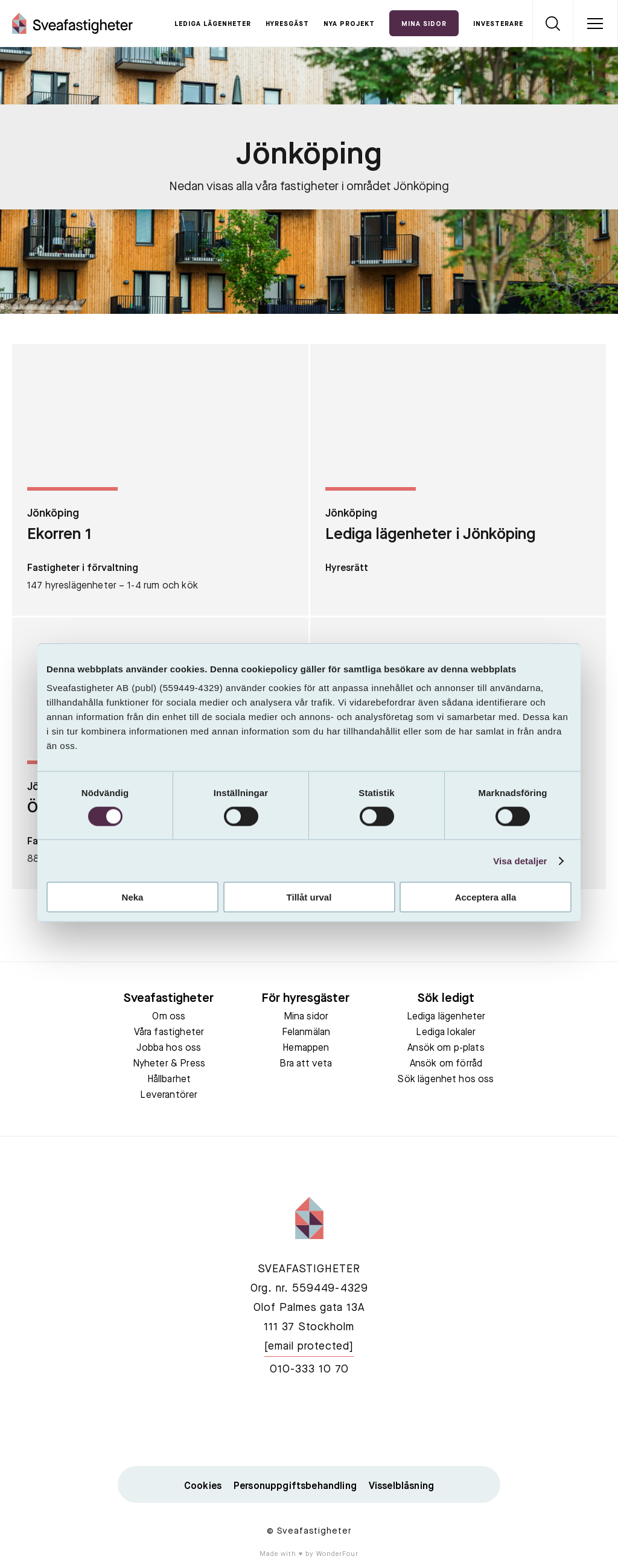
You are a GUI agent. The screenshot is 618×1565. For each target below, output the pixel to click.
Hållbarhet (169, 1080)
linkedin (309, 1421)
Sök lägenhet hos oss (446, 1080)
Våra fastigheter (169, 1032)
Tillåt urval (309, 897)
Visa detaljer (520, 860)
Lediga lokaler (446, 1032)
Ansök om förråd (446, 1064)
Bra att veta (305, 1064)
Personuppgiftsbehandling (295, 1486)
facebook (252, 1421)
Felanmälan (306, 1032)
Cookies (202, 1486)
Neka (133, 897)
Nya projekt (349, 24)
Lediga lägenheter (212, 24)
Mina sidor (306, 1017)
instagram (366, 1421)
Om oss (168, 1017)
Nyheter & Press (169, 1064)
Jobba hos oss (168, 1048)
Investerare (498, 24)
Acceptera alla (486, 897)
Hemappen (305, 1048)
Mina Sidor (424, 24)
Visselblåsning (401, 1486)
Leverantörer (168, 1095)
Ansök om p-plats (446, 1048)
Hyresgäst (287, 24)
